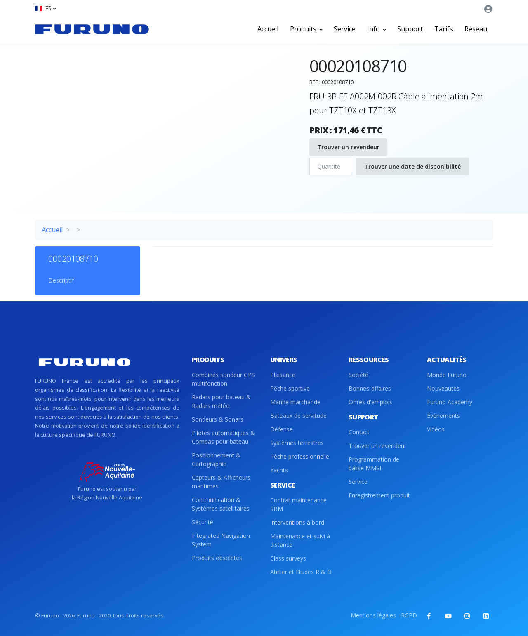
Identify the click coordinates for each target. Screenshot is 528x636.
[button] (45, 8)
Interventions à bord (297, 522)
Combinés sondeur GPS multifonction (223, 379)
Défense (281, 429)
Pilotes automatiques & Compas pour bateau (223, 437)
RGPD (409, 615)
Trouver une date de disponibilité (412, 166)
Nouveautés (443, 388)
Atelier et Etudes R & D (301, 572)
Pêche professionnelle (299, 456)
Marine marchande (295, 402)
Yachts (279, 470)
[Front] (92, 29)
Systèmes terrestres (297, 443)
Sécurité (202, 522)
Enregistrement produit (379, 495)
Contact (359, 432)
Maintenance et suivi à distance (300, 540)
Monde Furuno (447, 375)
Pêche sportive (290, 388)
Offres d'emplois (370, 402)
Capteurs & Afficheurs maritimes (221, 481)
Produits (306, 28)
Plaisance (282, 375)
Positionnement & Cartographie (216, 459)
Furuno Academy (449, 402)
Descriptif (61, 280)
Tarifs (443, 28)
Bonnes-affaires (370, 388)
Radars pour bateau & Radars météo (221, 401)
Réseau (475, 28)
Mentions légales (373, 615)
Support (410, 28)
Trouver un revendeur (348, 147)
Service (345, 28)
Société (358, 375)
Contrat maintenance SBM (298, 504)
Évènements (443, 415)
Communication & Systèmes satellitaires (221, 504)
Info (376, 28)
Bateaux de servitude (298, 415)
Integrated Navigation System (221, 540)
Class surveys (288, 558)
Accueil (267, 28)
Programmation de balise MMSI (374, 463)
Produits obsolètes (217, 558)
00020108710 (73, 258)
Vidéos (436, 429)
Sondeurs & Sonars (217, 419)
